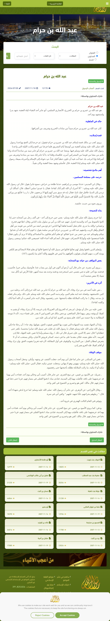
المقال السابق (97, 439)
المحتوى (93, 56)
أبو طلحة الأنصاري (43, 459)
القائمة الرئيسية (55, 3)
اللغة (7, 3)
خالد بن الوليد (44, 522)
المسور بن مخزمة (94, 522)
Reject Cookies (42, 615)
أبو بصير (46, 506)
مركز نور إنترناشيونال (49, 586)
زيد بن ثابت (96, 538)
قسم (93, 59)
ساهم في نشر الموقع (63, 578)
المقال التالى (12, 439)
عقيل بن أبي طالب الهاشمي (39, 475)
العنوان (93, 52)
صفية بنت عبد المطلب (92, 475)
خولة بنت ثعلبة (95, 490)
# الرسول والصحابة (96, 81)
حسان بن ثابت (44, 490)
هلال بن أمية (44, 538)
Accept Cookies (67, 615)
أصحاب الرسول (88, 88)
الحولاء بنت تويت (94, 459)
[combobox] (68, 56)
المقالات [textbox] (72, 55)
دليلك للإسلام (63, 584)
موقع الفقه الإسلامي (48, 578)
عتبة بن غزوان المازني (93, 506)
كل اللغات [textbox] (47, 55)
